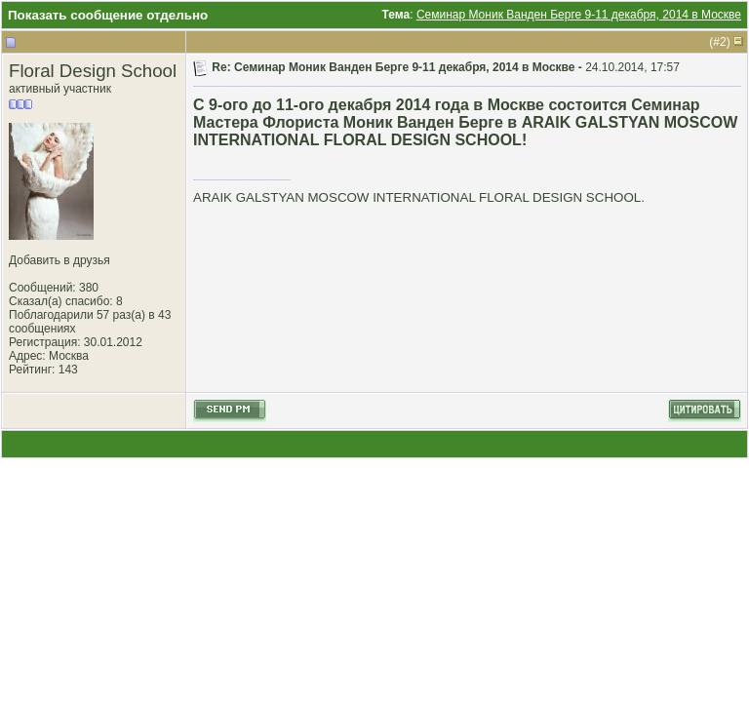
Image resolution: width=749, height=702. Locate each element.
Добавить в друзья (59, 260)
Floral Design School (93, 70)
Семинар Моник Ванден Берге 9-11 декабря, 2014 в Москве (578, 14)
